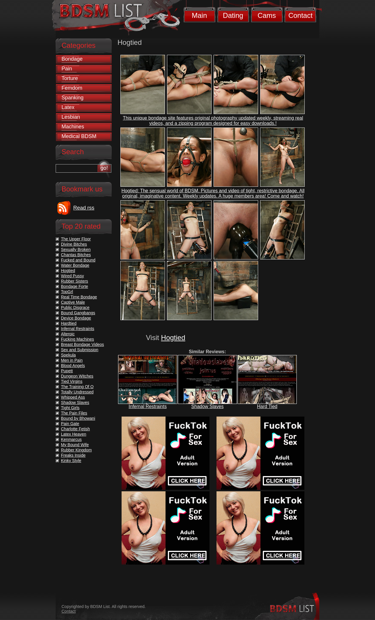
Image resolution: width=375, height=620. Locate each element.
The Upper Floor (76, 239)
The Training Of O (77, 386)
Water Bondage (75, 265)
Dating (233, 15)
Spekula (68, 355)
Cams (267, 15)
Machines (73, 127)
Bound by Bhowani (78, 418)
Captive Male (73, 302)
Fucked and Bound (78, 260)
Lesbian (71, 117)
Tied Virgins (71, 381)
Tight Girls (70, 407)
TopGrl (67, 291)
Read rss (83, 208)
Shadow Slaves (207, 406)
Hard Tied (267, 406)
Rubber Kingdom (76, 450)
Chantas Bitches (76, 254)
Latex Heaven (73, 434)
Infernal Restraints (148, 406)
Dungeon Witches (77, 376)
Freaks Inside (73, 455)
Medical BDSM (79, 136)
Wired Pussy (72, 276)
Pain (67, 69)
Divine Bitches (74, 244)
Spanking (72, 98)
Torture (70, 78)
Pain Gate (70, 423)
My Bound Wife (75, 444)
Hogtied (173, 338)
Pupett (67, 370)
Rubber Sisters (74, 281)
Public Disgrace (75, 307)
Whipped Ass (73, 397)
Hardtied (68, 323)
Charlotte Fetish (75, 429)
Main (199, 15)
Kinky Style (71, 460)
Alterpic (68, 334)
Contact (300, 15)
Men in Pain (72, 360)
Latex (68, 107)
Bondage (72, 59)
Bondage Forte (74, 286)
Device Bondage (76, 318)
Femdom (72, 88)
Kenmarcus (71, 439)
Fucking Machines (77, 339)
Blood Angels (73, 365)
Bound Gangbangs (78, 312)
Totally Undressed (77, 392)
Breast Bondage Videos (82, 344)
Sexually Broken (76, 249)
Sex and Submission (79, 349)
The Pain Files (74, 413)
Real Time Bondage (79, 297)
